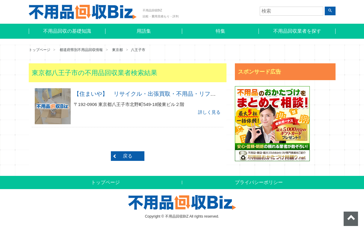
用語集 (144, 31)
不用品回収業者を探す (297, 31)
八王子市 (138, 50)
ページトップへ (351, 219)
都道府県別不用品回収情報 (81, 50)
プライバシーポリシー (259, 182)
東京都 (117, 50)
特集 (220, 31)
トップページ (39, 50)
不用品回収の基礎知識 (67, 31)
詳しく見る (209, 112)
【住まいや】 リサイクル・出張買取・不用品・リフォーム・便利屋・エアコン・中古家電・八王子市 (205, 94)
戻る (127, 155)
